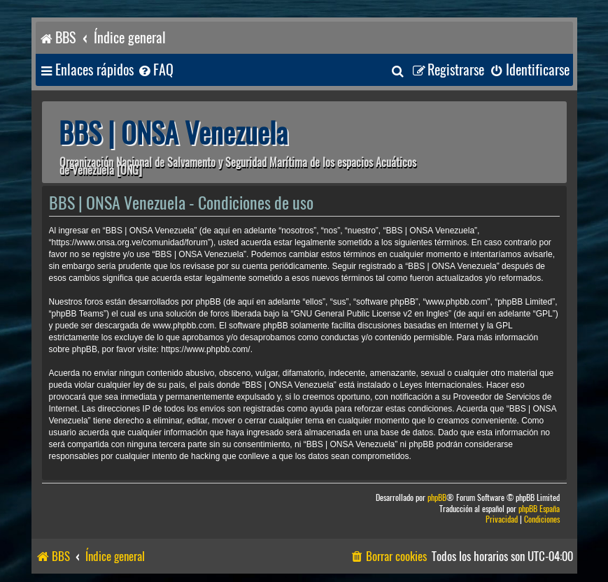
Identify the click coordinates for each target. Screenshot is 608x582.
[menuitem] (155, 70)
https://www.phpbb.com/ (205, 349)
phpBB (436, 498)
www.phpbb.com (183, 325)
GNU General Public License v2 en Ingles (370, 314)
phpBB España (539, 509)
